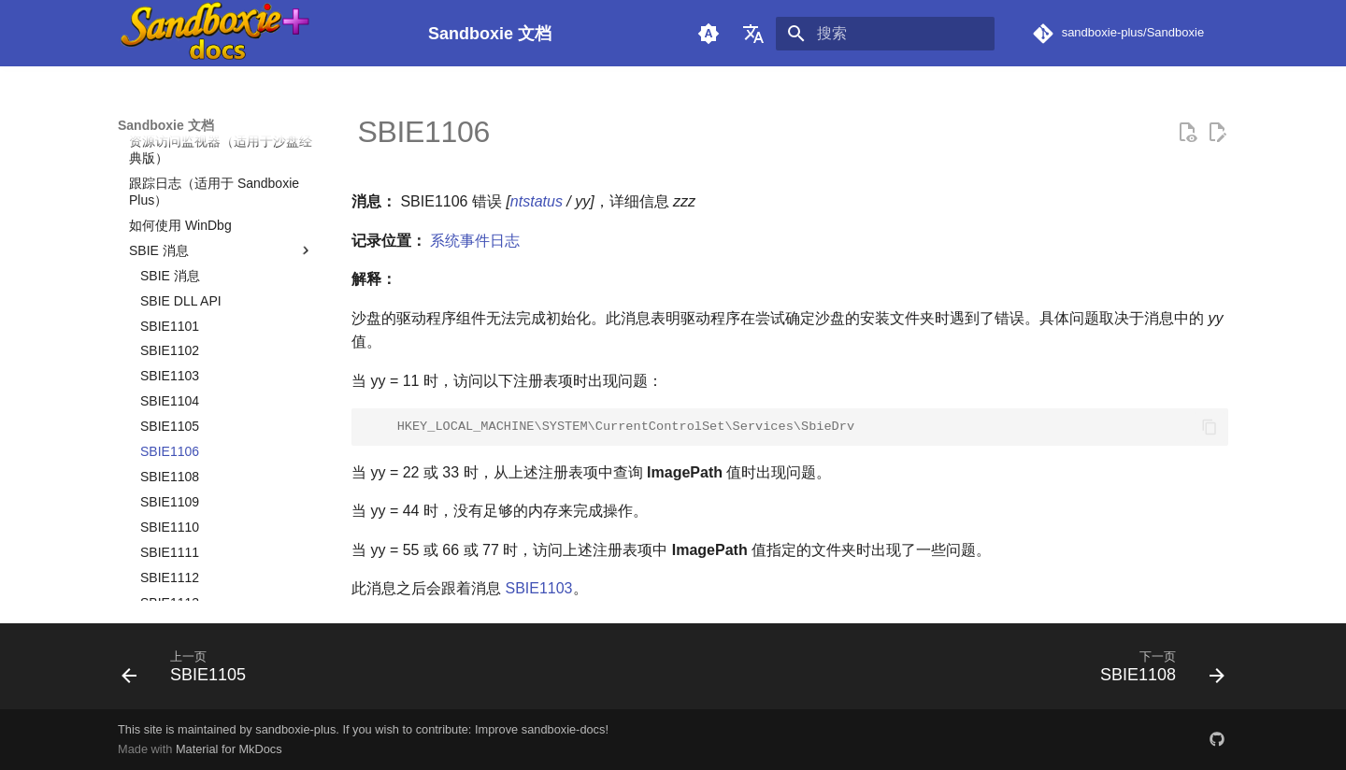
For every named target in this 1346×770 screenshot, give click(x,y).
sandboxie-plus (295, 729)
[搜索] (885, 33)
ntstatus (536, 201)
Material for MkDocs (229, 749)
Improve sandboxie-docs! (542, 729)
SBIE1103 (538, 588)
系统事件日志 (475, 241)
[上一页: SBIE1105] (190, 672)
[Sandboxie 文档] (258, 33)
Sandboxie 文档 (166, 125)
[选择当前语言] (753, 33)
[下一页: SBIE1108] (1156, 672)
